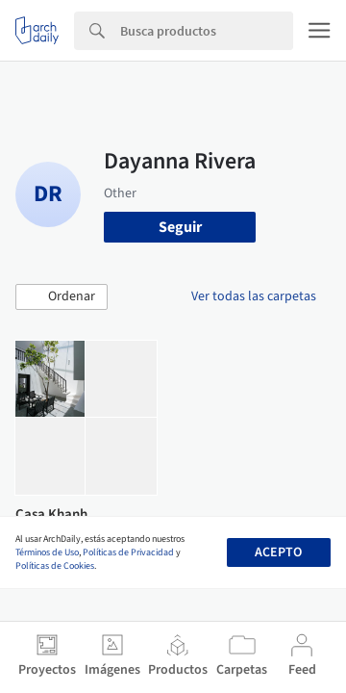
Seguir (180, 227)
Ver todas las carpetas (253, 296)
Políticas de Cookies (54, 566)
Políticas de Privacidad (128, 552)
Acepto (278, 552)
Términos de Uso (47, 552)
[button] (61, 297)
